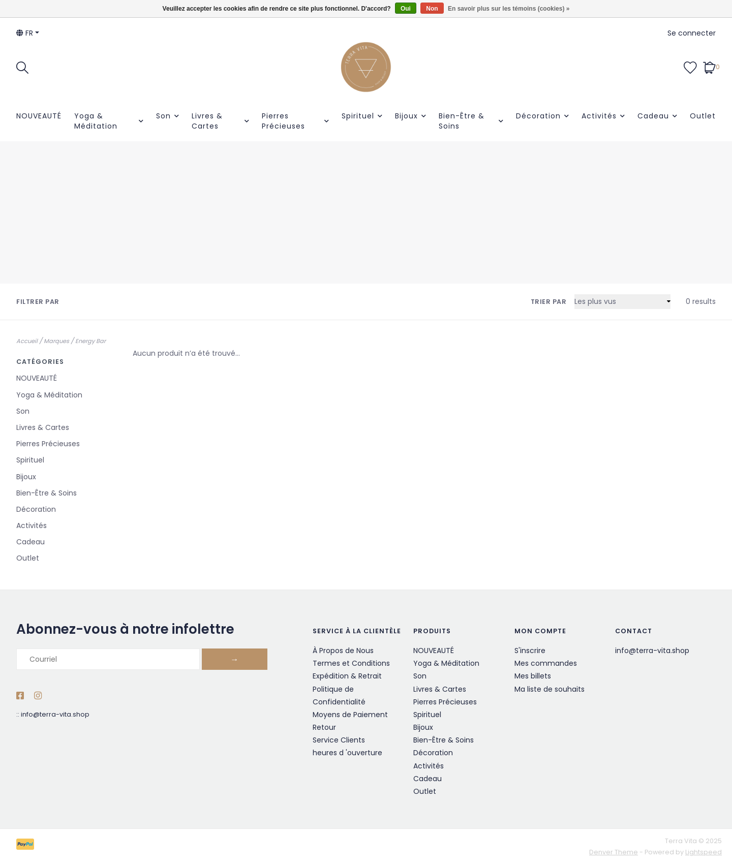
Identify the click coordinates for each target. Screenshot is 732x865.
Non (432, 8)
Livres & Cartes (207, 121)
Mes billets (532, 676)
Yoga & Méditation (95, 121)
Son (163, 116)
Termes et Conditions (351, 663)
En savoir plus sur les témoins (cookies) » (508, 8)
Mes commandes (545, 663)
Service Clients (339, 740)
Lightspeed (703, 852)
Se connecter (691, 33)
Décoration (538, 116)
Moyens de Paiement (350, 714)
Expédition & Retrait (347, 676)
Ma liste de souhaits (549, 689)
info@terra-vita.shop (55, 714)
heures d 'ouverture (347, 753)
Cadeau (653, 116)
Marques (56, 341)
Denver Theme (613, 852)
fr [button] (24, 33)
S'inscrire (529, 650)
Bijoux (406, 116)
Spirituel (358, 116)
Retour (324, 727)
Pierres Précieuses (283, 121)
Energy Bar (90, 341)
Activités (599, 116)
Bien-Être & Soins (461, 121)
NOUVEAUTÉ (39, 116)
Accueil (27, 341)
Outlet (703, 116)
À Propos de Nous (343, 650)
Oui (406, 8)
